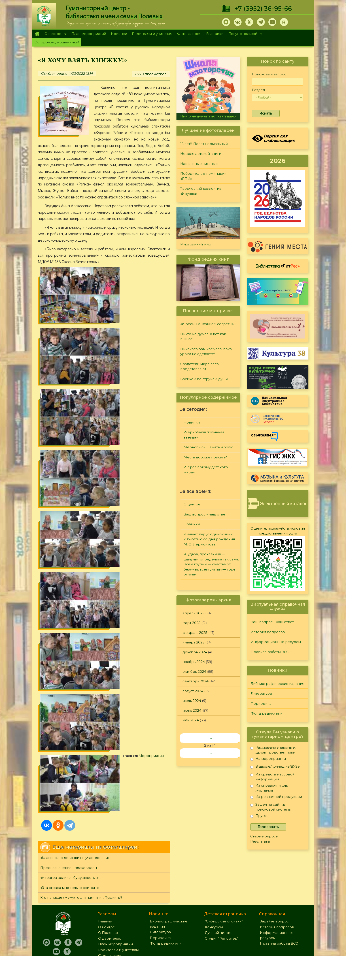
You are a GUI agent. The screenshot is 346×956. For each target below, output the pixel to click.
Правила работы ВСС (270, 652)
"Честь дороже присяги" (205, 457)
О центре (54, 34)
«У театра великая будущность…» (69, 430)
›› (211, 753)
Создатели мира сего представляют (199, 366)
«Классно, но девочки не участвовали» (74, 411)
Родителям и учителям (152, 34)
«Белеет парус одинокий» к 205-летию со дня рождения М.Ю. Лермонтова (209, 539)
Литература (261, 693)
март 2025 (191, 623)
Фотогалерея (189, 34)
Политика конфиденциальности (274, 907)
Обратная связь (260, 914)
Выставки (214, 34)
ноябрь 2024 (194, 662)
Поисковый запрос (269, 74)
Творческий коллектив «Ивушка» (200, 191)
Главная (37, 34)
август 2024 (193, 691)
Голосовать (268, 827)
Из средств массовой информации (272, 776)
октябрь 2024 (194, 671)
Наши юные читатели (199, 164)
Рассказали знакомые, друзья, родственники (272, 750)
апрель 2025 (193, 613)
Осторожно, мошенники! (56, 42)
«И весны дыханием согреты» (207, 324)
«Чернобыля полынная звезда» (204, 434)
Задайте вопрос (274, 871)
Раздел (258, 90)
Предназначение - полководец (68, 420)
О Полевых (108, 883)
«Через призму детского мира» (206, 469)
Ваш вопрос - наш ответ (205, 514)
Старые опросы (264, 836)
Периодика (261, 703)
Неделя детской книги (200, 153)
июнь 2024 (192, 710)
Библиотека (277, 266)
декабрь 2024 (195, 652)
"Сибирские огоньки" (224, 871)
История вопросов (268, 632)
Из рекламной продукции (276, 797)
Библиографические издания (277, 683)
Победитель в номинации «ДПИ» (203, 176)
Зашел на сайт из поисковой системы (270, 807)
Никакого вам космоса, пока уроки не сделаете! (206, 351)
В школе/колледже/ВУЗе (275, 767)
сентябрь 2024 (195, 681)
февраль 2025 (195, 632)
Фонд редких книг (267, 713)
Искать (265, 113)
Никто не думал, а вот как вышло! (208, 116)
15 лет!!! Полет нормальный (204, 144)
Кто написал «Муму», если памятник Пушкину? (81, 450)
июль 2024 (192, 700)
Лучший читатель (220, 883)
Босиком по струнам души (204, 379)
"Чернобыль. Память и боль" (208, 447)
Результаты (260, 841)
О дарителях (109, 888)
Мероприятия (65, 364)
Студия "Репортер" (221, 888)
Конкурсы (214, 877)
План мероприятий (88, 34)
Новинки (119, 34)
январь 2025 (193, 642)
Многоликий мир (195, 244)
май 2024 (191, 720)
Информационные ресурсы (276, 642)
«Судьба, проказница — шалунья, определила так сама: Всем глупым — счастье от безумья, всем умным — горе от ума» (211, 564)
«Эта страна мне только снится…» (69, 440)
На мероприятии (268, 759)
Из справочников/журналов (269, 788)
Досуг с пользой (244, 34)
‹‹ (211, 738)
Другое (259, 816)
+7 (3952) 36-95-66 (263, 8)
